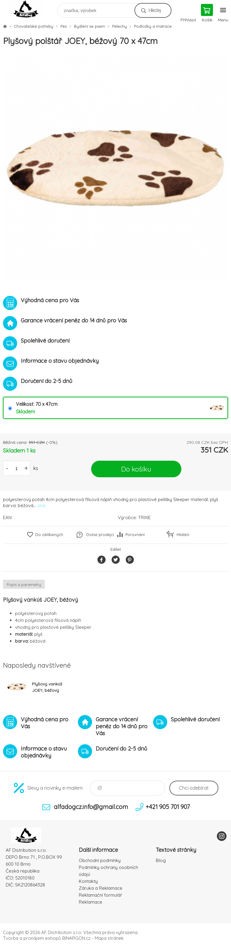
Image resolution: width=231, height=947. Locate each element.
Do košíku (136, 469)
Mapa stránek (109, 938)
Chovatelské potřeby (33, 26)
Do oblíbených (49, 534)
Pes (63, 26)
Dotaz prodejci (100, 534)
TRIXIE (144, 517)
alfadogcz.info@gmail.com (91, 807)
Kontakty (88, 881)
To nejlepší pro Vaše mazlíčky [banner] (29, 9)
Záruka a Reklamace (100, 888)
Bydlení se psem (89, 26)
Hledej (155, 10)
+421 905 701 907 (168, 807)
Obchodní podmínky (100, 860)
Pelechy (119, 26)
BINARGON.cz (76, 938)
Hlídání (183, 534)
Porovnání (135, 534)
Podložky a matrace (153, 26)
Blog (161, 860)
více (41, 505)
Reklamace (90, 902)
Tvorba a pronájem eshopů (32, 938)
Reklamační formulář (100, 895)
